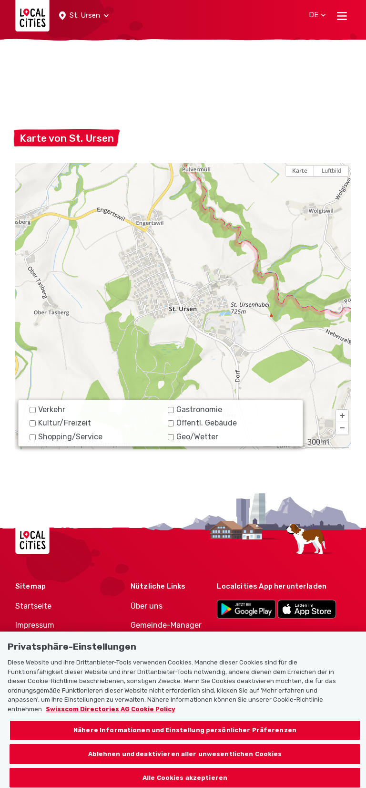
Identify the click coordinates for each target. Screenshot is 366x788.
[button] (84, 16)
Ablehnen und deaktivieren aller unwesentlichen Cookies (185, 761)
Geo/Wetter (193, 436)
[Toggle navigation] (342, 15)
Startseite (33, 606)
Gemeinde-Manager (166, 625)
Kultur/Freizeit (60, 422)
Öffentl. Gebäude (202, 422)
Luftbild (331, 170)
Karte (299, 170)
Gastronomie (195, 409)
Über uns (147, 606)
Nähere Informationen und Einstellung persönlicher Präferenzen (184, 737)
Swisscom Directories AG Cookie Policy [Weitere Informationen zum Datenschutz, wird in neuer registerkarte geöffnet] (110, 716)
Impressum (34, 625)
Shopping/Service (66, 436)
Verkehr (47, 409)
